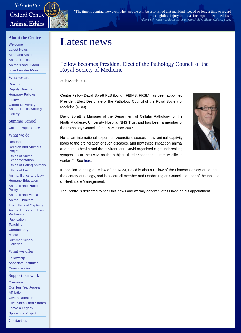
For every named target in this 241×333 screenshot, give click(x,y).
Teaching (15, 224)
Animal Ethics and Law (26, 175)
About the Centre (25, 37)
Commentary (18, 230)
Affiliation (15, 292)
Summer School (22, 121)
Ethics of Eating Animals (27, 165)
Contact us (18, 320)
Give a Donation (21, 298)
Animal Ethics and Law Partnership (26, 212)
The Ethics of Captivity (26, 205)
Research (16, 142)
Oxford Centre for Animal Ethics (38, 15)
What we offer (21, 251)
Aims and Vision (21, 55)
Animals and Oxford (24, 65)
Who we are (19, 77)
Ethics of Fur (18, 170)
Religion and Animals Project (25, 149)
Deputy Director (21, 89)
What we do (19, 135)
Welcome (16, 44)
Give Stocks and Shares (27, 303)
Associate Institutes (23, 263)
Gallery (14, 114)
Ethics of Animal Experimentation (21, 158)
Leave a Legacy (21, 308)
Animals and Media (23, 195)
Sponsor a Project (22, 313)
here (87, 160)
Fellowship (17, 258)
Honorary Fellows (22, 94)
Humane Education (23, 181)
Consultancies (19, 268)
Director (15, 84)
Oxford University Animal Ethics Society (25, 107)
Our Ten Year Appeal (24, 287)
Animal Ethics (19, 60)
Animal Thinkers (21, 200)
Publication (17, 219)
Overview (16, 282)
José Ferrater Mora (23, 70)
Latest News (18, 49)
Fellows (14, 100)
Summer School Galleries (21, 242)
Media (13, 235)
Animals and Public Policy (23, 188)
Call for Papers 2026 (24, 128)
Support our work (24, 275)
